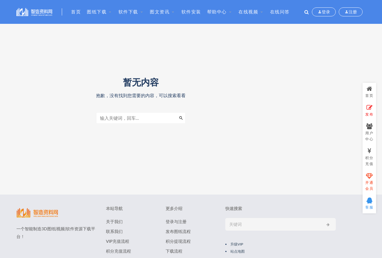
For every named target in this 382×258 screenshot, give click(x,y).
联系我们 (114, 231)
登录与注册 (176, 221)
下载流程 (174, 251)
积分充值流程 (118, 251)
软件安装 (191, 11)
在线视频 (248, 11)
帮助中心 (217, 11)
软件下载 (128, 11)
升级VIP (236, 244)
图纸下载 (97, 11)
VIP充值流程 (117, 241)
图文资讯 (160, 11)
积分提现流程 (178, 241)
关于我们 (114, 221)
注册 (350, 11)
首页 (76, 11)
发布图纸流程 (178, 231)
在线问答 (280, 11)
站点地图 (237, 251)
